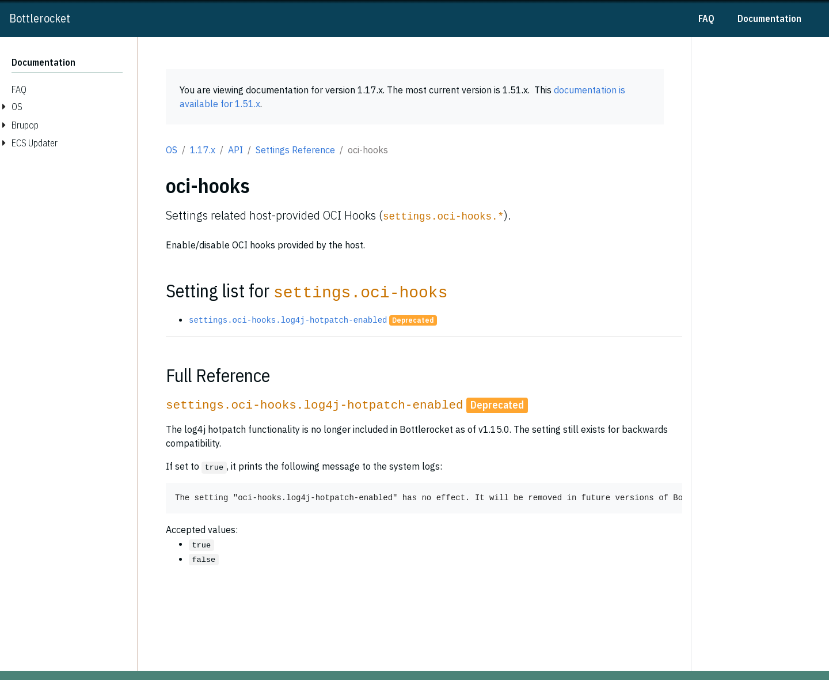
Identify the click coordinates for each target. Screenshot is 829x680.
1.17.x (202, 150)
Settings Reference (295, 150)
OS (171, 150)
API (235, 150)
